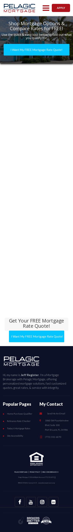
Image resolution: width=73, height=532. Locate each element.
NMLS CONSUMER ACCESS (50, 472)
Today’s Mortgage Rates (18, 428)
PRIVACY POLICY (35, 472)
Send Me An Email (56, 413)
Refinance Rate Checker (19, 421)
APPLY (61, 7)
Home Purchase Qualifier (19, 413)
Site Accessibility (15, 435)
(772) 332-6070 (53, 436)
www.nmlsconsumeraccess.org (46, 483)
